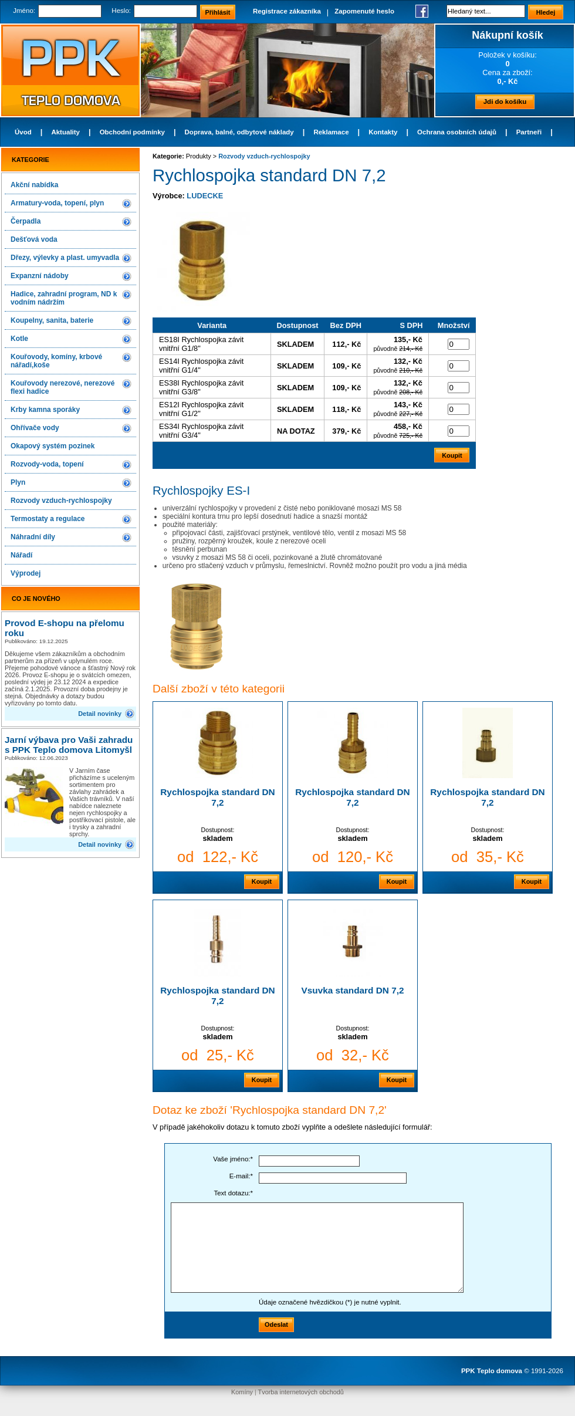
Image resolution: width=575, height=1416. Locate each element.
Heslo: (121, 10)
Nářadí (21, 555)
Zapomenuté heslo (364, 11)
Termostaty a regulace (48, 519)
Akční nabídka (34, 185)
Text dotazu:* (233, 1193)
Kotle (19, 338)
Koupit (262, 881)
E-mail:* (241, 1176)
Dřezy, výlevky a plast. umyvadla (65, 258)
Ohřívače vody (35, 428)
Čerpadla (25, 221)
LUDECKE (205, 195)
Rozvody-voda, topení (47, 464)
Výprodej (25, 573)
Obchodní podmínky (132, 132)
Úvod (23, 132)
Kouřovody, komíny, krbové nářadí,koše (56, 361)
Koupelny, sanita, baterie (52, 320)
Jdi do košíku (505, 101)
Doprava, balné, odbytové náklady (239, 132)
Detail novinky (99, 713)
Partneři (529, 132)
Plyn (18, 482)
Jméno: (24, 10)
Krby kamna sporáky (45, 409)
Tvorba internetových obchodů (301, 1391)
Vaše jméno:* (233, 1158)
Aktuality (65, 132)
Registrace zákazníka (287, 11)
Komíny (242, 1391)
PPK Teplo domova (491, 1370)
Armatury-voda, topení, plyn (57, 203)
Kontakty (382, 132)
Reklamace (331, 132)
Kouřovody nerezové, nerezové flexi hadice (62, 387)
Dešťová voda (34, 239)
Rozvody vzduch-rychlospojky (61, 500)
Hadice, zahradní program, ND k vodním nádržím (64, 298)
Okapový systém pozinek (52, 446)
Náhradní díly (33, 537)
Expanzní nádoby (40, 276)
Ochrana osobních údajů (456, 132)
